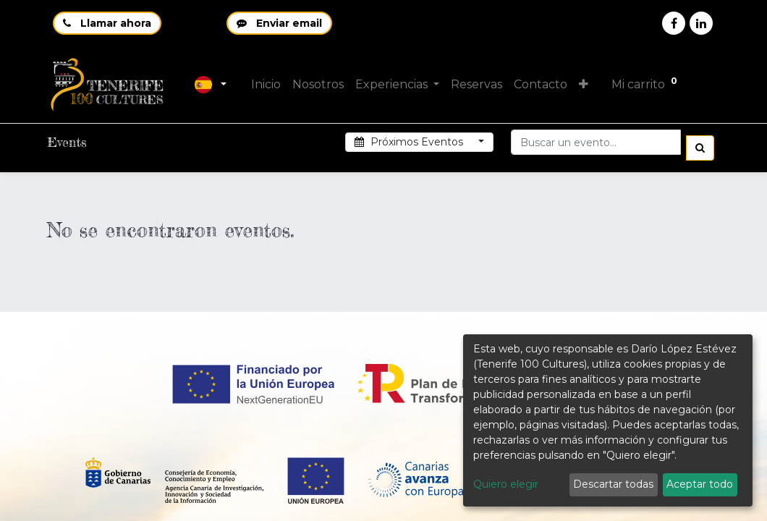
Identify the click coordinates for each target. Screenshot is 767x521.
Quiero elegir (505, 484)
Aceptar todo (699, 484)
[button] (585, 84)
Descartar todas (613, 484)
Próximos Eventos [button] (411, 141)
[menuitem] (267, 84)
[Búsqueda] (700, 148)
